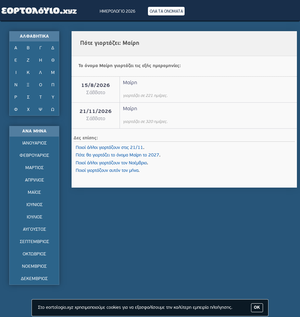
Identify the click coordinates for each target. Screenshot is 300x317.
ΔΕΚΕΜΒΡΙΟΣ (34, 279)
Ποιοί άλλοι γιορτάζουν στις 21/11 (109, 147)
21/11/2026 (95, 111)
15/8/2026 (95, 85)
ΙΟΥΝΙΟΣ (34, 205)
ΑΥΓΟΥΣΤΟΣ (34, 229)
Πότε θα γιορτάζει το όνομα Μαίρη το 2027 (117, 155)
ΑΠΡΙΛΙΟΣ (34, 180)
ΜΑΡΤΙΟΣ (34, 168)
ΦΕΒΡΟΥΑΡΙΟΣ (34, 155)
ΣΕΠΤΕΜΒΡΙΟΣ (34, 242)
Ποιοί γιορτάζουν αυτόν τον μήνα (107, 170)
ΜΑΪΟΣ (34, 192)
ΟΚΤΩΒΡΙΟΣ (34, 254)
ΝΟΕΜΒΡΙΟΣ (34, 266)
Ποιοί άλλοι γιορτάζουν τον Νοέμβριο (111, 163)
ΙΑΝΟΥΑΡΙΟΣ (34, 143)
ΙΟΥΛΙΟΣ (34, 217)
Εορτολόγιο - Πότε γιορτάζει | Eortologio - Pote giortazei (39, 10)
